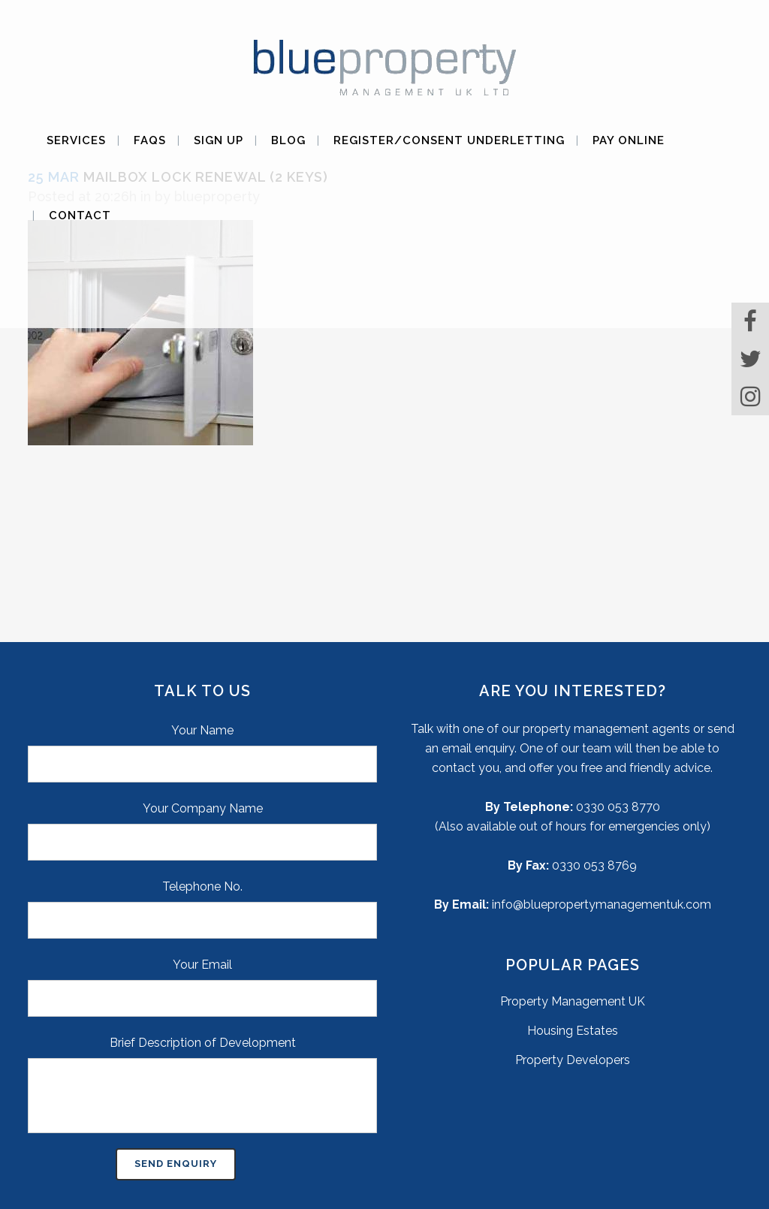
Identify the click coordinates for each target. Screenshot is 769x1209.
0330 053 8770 (618, 807)
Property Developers (572, 1060)
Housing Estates (572, 1031)
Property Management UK (572, 1001)
